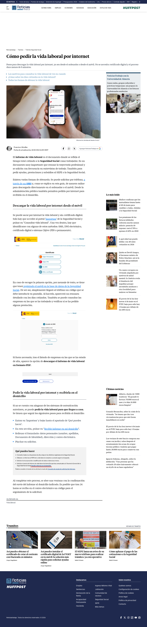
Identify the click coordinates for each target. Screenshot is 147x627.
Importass (51, 218)
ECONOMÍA (69, 8)
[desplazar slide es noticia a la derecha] (140, 2)
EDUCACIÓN (92, 8)
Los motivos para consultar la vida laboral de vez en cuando (37, 74)
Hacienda (80, 606)
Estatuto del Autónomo (87, 2)
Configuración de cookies (129, 589)
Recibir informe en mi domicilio (61, 428)
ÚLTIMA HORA (46, 8)
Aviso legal (123, 596)
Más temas (99, 606)
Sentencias (80, 589)
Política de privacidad (127, 600)
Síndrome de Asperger (53, 2)
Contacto (122, 604)
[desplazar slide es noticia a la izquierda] (17, 2)
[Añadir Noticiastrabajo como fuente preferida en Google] (90, 149)
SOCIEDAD (80, 8)
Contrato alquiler (119, 2)
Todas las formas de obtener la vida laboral (28, 80)
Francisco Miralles (20, 147)
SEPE (97, 603)
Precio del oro (107, 2)
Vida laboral (10, 502)
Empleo (79, 585)
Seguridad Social (102, 599)
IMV (128, 2)
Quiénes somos (125, 585)
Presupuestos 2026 (70, 2)
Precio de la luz (24, 2)
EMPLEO (58, 8)
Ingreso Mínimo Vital (103, 585)
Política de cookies (126, 593)
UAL (98, 2)
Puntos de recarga (37, 2)
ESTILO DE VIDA (105, 8)
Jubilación (99, 589)
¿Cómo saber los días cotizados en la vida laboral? (32, 77)
